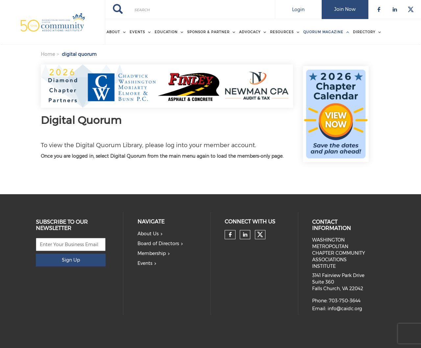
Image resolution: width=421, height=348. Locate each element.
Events (144, 263)
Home (48, 54)
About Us (148, 234)
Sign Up (71, 260)
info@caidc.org (345, 309)
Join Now (345, 9)
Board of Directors (158, 243)
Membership (151, 253)
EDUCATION (166, 32)
